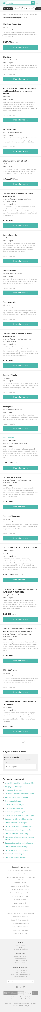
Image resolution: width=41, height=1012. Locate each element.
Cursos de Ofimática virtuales (15, 857)
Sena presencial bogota (13, 801)
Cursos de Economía (20, 903)
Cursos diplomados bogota (14, 854)
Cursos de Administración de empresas (20, 870)
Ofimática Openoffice (12, 24)
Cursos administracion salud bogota (17, 833)
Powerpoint (8, 406)
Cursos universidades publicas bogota (18, 819)
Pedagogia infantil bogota (14, 786)
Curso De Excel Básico (12, 477)
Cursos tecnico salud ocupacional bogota (19, 826)
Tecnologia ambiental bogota (15, 808)
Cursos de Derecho (20, 900)
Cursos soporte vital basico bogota (17, 847)
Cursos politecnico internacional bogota (19, 843)
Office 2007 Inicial (10, 670)
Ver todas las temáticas (20, 949)
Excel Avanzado (9, 302)
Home (4, 14)
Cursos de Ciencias (20, 883)
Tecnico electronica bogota (14, 805)
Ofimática (7, 57)
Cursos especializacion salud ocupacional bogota (19, 838)
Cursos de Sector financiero (20, 923)
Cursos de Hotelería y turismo (20, 906)
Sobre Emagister (21, 945)
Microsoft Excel (9, 129)
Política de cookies (20, 963)
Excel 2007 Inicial (10, 375)
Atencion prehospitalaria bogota (16, 797)
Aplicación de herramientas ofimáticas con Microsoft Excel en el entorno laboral (19, 91)
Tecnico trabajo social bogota (15, 812)
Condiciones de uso (20, 959)
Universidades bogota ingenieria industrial (20, 794)
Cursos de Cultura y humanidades (20, 893)
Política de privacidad (20, 961)
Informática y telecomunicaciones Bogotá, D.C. (23, 14)
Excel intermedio (10, 235)
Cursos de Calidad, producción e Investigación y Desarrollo (20, 878)
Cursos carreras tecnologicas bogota (18, 830)
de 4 (22, 742)
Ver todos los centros (20, 976)
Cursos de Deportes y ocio (20, 896)
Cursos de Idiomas (20, 910)
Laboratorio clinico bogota (14, 790)
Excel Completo (9, 440)
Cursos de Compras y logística (20, 886)
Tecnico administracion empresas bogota (19, 815)
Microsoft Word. (10, 270)
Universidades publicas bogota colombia (19, 783)
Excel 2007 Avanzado (12, 516)
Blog (20, 947)
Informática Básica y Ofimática (16, 161)
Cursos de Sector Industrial (20, 927)
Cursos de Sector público (20, 930)
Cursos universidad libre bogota (16, 823)
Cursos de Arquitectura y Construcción (20, 874)
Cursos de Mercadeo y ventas (20, 920)
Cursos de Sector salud (20, 934)
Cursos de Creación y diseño (20, 889)
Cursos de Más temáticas (20, 917)
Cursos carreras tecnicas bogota (16, 850)
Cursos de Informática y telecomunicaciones (20, 913)
